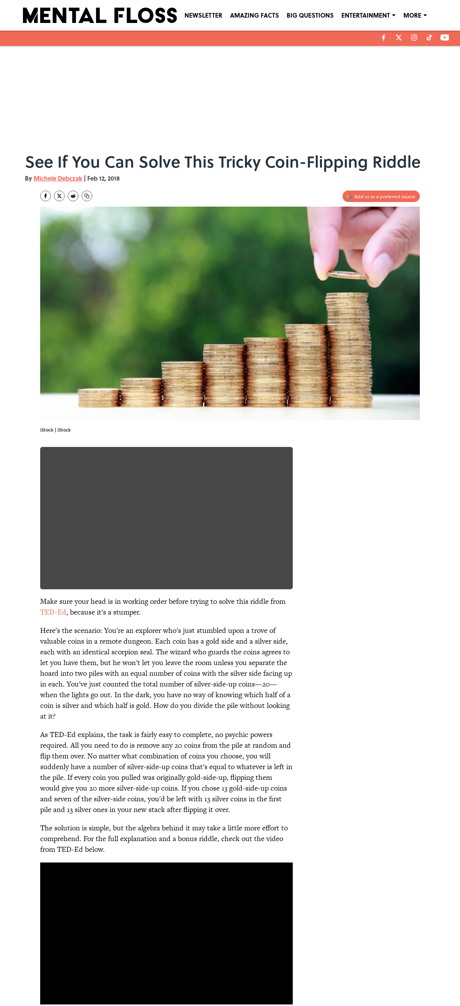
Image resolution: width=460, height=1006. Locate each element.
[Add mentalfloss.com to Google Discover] (381, 196)
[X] (399, 37)
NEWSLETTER (203, 15)
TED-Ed (53, 612)
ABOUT (74, 969)
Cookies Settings (375, 980)
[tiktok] (429, 37)
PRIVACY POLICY (308, 969)
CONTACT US (154, 969)
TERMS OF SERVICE (88, 980)
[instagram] (414, 37)
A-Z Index (301, 980)
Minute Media (215, 998)
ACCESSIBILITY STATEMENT (169, 980)
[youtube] (444, 37)
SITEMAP (238, 980)
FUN (72, 916)
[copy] (87, 196)
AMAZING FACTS (254, 15)
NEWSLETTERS (244, 969)
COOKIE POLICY (374, 969)
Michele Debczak (58, 178)
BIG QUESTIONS (310, 15)
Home (49, 916)
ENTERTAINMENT (365, 15)
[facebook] (383, 37)
